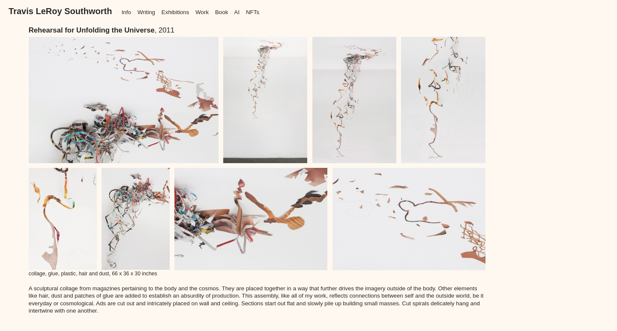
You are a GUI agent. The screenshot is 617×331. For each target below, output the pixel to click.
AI (237, 12)
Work (202, 12)
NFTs (252, 12)
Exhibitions (175, 12)
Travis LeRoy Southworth (60, 11)
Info (126, 12)
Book (221, 12)
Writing (146, 12)
